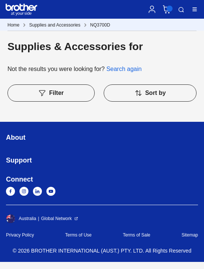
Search (181, 9)
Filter (51, 93)
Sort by (150, 93)
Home (13, 25)
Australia (21, 218)
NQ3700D (100, 25)
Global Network (56, 218)
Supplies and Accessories (54, 25)
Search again (123, 69)
